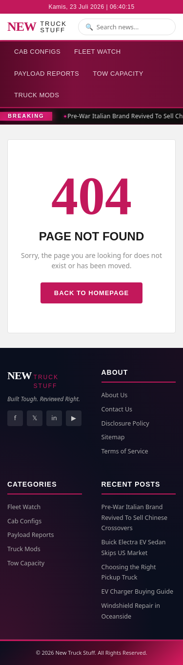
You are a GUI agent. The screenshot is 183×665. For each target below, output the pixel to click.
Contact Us (117, 409)
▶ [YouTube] (73, 417)
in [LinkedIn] (54, 417)
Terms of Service (125, 451)
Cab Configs (37, 51)
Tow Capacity (118, 73)
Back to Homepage (91, 293)
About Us (115, 395)
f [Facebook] (15, 417)
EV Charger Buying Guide (137, 591)
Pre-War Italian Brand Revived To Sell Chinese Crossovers (135, 518)
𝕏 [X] (34, 417)
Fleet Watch (97, 51)
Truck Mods (36, 95)
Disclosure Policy (125, 423)
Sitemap (113, 437)
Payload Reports (46, 73)
